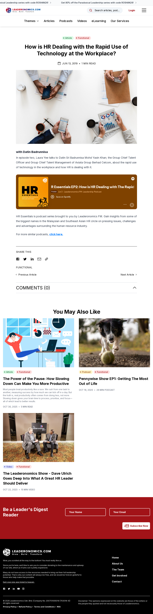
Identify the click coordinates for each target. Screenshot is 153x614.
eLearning (99, 21)
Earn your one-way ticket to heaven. (19, 582)
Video (8, 466)
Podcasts (65, 21)
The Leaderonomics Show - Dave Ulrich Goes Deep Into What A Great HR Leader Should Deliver (38, 478)
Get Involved (119, 575)
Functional (82, 38)
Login (132, 10)
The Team (118, 569)
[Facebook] (4, 589)
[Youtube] (18, 589)
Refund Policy (25, 607)
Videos (82, 21)
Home (115, 557)
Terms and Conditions (44, 607)
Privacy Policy (9, 607)
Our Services (120, 21)
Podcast (85, 372)
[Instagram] (23, 589)
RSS (59, 607)
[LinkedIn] (14, 589)
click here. (56, 234)
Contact (117, 581)
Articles (49, 21)
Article (67, 38)
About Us (117, 563)
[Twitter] (9, 589)
